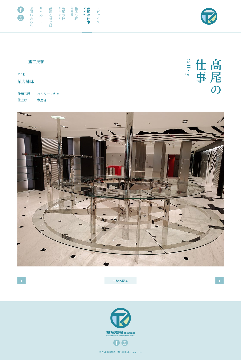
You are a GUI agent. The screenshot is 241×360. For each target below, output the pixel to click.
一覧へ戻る (120, 281)
